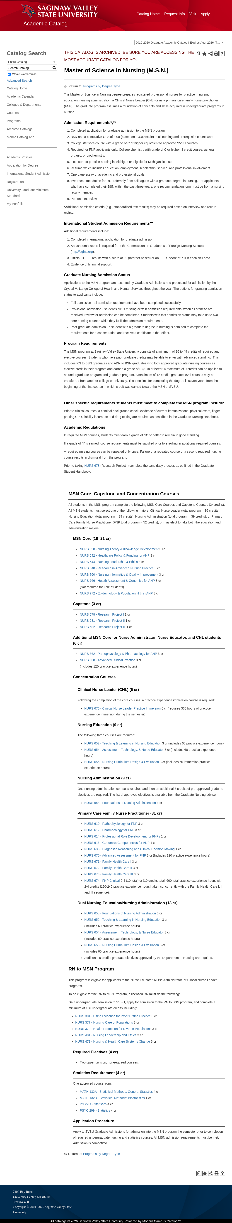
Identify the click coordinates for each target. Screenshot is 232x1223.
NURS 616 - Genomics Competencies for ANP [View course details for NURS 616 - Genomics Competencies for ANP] (117, 843)
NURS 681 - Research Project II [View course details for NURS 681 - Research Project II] (102, 620)
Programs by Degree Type (101, 86)
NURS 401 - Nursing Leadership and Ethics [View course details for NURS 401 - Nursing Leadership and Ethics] (105, 1035)
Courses (13, 113)
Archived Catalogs (20, 129)
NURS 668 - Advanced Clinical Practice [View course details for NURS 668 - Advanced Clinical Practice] (107, 660)
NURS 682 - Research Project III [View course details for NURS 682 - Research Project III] (103, 627)
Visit (192, 14)
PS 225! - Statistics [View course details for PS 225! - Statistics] (93, 1104)
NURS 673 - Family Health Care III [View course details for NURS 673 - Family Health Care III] (108, 874)
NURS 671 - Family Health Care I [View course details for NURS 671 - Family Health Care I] (107, 861)
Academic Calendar (20, 96)
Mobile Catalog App (20, 137)
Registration (15, 182)
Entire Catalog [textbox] (17, 62)
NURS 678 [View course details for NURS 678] (91, 465)
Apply (205, 14)
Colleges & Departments (24, 104)
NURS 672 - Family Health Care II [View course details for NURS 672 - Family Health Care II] (108, 868)
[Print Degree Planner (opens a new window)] (198, 53)
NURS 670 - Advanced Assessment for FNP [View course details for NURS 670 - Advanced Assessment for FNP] (115, 855)
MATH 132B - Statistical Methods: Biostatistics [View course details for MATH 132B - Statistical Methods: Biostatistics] (112, 1098)
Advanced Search (19, 80)
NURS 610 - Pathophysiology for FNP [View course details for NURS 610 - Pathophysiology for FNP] (110, 823)
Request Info (174, 14)
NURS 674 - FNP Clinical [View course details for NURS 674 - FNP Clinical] (102, 880)
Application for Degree (22, 165)
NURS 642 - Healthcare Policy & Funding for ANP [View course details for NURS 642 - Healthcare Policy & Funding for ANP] (115, 555)
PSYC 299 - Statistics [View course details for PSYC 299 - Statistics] (95, 1110)
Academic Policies (20, 157)
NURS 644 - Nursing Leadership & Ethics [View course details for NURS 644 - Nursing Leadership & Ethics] (109, 562)
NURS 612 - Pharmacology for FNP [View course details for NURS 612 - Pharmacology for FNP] (109, 830)
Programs (14, 121)
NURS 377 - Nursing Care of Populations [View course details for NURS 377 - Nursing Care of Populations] (104, 1022)
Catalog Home (148, 14)
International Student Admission (29, 173)
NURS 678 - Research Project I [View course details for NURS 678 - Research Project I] (102, 614)
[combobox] (179, 42)
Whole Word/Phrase (24, 74)
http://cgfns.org (82, 251)
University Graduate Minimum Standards (27, 193)
